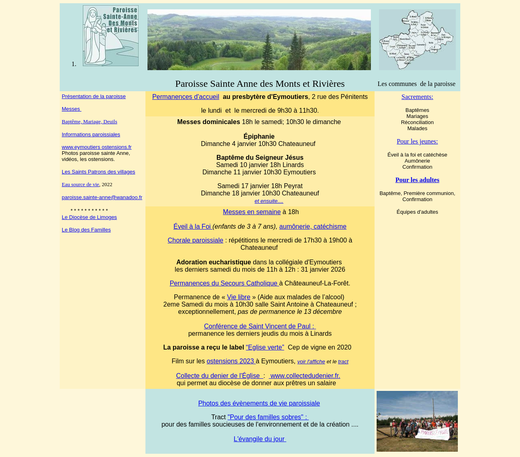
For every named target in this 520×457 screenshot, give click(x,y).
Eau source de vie (80, 184)
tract (343, 361)
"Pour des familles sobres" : (268, 417)
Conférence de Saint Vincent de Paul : (260, 326)
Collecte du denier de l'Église (219, 375)
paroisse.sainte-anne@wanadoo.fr (102, 197)
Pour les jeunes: (417, 141)
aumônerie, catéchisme (313, 226)
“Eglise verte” (265, 347)
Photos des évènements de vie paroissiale (259, 403)
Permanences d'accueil (185, 96)
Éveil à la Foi (192, 226)
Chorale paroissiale (195, 240)
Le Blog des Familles (86, 230)
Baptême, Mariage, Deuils (89, 121)
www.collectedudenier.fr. (304, 375)
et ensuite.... (269, 201)
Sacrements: (417, 96)
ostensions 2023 (231, 361)
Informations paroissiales (91, 134)
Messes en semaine (252, 211)
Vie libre (239, 297)
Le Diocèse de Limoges (89, 217)
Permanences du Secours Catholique (225, 283)
